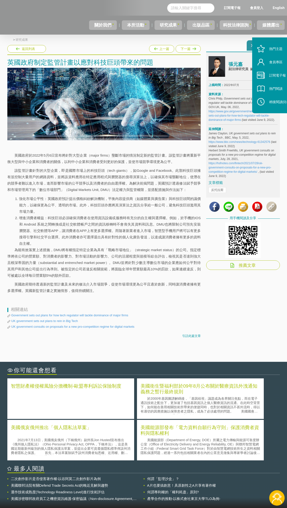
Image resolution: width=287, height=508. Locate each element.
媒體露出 (271, 25)
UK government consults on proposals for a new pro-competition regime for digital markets (73, 326)
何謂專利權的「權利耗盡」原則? (173, 450)
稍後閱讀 (273, 113)
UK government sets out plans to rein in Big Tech (44, 321)
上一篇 (161, 48)
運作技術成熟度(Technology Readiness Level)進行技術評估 (58, 450)
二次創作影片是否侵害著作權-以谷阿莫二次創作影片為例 (56, 436)
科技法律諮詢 (235, 25)
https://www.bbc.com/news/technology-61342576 (239, 144)
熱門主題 (271, 60)
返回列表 (28, 49)
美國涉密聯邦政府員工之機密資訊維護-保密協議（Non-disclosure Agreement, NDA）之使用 (72, 456)
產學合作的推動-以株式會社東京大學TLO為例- (183, 456)
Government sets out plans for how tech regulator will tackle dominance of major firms (69, 315)
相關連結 (238, 482)
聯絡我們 (144, 488)
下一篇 (188, 49)
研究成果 (166, 25)
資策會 (211, 482)
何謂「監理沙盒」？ (163, 436)
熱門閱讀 (271, 100)
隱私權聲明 (146, 482)
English (279, 8)
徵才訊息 (174, 482)
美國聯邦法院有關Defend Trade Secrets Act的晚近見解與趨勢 (59, 443)
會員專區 (271, 73)
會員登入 (256, 8)
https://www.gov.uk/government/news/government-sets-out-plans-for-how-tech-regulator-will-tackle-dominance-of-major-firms (240, 118)
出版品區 (198, 25)
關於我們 (102, 25)
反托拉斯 (217, 193)
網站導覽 (174, 488)
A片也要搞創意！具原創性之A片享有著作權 (181, 443)
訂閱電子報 (232, 8)
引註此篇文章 (191, 336)
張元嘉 (235, 67)
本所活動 (134, 25)
